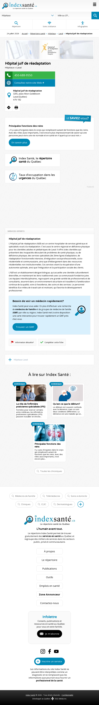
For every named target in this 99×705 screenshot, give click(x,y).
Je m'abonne (52, 633)
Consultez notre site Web (29, 82)
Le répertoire (49, 560)
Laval (61, 33)
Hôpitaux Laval (21, 359)
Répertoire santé (37, 33)
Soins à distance (49, 24)
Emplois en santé (49, 586)
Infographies (83, 24)
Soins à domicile (79, 496)
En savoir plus (19, 142)
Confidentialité (67, 695)
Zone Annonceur (49, 594)
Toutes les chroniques (51, 471)
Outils (49, 577)
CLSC (43, 504)
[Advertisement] (49, 206)
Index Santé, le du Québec (35, 160)
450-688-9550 (23, 75)
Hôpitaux (52, 33)
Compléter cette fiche (54, 342)
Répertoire (16, 24)
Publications (49, 568)
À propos (49, 551)
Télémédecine (53, 496)
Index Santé (30, 695)
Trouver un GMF (25, 327)
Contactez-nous (49, 603)
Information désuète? (24, 342)
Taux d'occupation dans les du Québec (37, 176)
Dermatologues (64, 504)
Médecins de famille (25, 496)
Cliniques (25, 504)
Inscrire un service (52, 661)
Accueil (25, 33)
